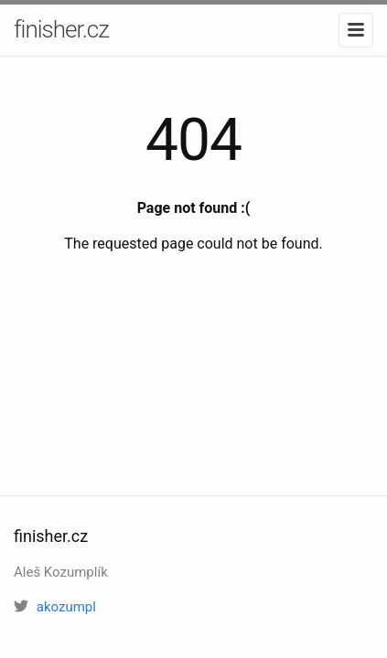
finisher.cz (61, 29)
